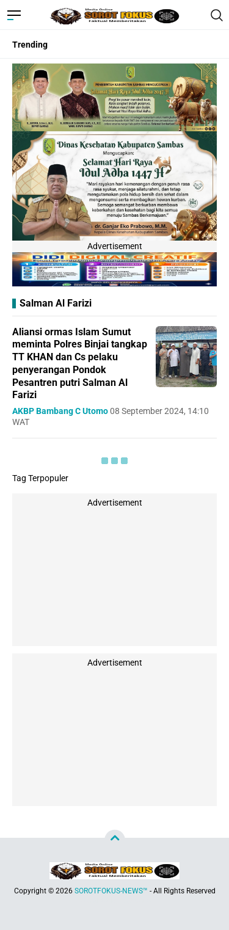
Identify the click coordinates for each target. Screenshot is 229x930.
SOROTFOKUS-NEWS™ (111, 891)
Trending (30, 44)
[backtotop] (114, 840)
